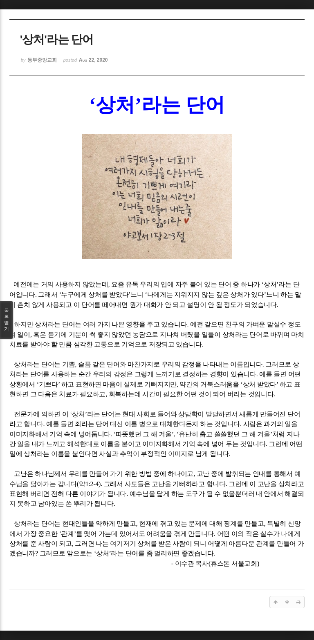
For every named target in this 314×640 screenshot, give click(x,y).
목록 (6, 320)
